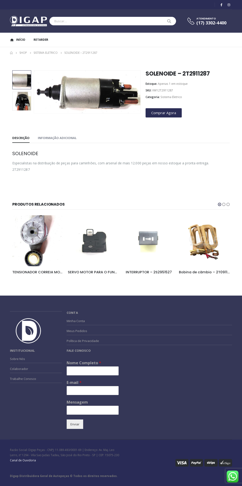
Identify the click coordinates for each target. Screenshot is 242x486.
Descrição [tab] (21, 138)
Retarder (41, 40)
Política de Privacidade (83, 341)
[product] (37, 240)
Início (17, 40)
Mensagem (77, 402)
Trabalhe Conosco (23, 379)
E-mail (74, 382)
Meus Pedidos (77, 331)
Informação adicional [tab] (57, 138)
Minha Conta (76, 321)
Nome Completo (84, 362)
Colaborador (19, 369)
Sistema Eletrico (171, 97)
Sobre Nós (17, 359)
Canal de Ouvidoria (23, 460)
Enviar (74, 424)
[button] (219, 204)
